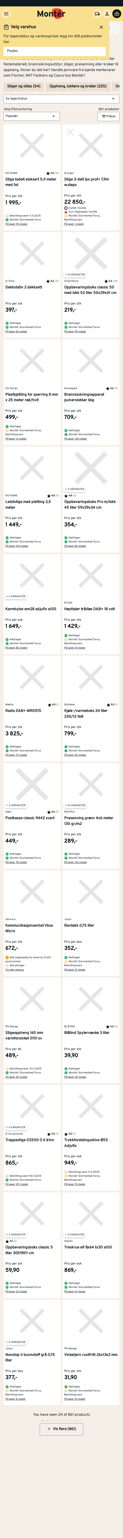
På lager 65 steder (16, 331)
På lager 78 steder (16, 862)
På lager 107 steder (16, 1184)
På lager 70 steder (16, 755)
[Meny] (6, 13)
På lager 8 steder (15, 1399)
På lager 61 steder (74, 1291)
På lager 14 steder (74, 648)
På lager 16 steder (74, 1399)
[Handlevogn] (116, 13)
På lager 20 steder (16, 1077)
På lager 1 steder (74, 224)
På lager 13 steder (16, 439)
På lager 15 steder (74, 1184)
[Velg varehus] (97, 13)
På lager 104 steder (16, 546)
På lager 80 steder (16, 648)
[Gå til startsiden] (51, 13)
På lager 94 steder (75, 331)
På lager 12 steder (74, 970)
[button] (61, 99)
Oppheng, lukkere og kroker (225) (78, 86)
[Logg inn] (107, 13)
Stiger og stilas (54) (23, 86)
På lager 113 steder (16, 224)
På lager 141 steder (75, 1077)
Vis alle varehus (14, 970)
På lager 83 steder (75, 546)
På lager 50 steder (75, 755)
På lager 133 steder (75, 862)
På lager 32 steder (16, 1291)
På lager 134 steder (75, 439)
